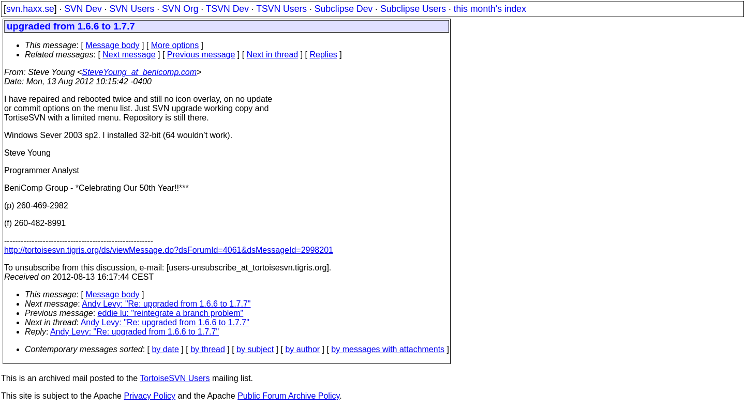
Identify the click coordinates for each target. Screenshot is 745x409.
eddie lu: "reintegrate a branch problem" (171, 313)
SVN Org (180, 9)
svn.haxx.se (30, 9)
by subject (255, 349)
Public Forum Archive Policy (288, 395)
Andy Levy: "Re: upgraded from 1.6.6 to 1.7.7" (166, 303)
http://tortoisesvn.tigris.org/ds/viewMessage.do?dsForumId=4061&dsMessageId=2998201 (168, 250)
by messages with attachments (387, 349)
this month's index (490, 9)
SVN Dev (82, 9)
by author (302, 349)
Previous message (201, 54)
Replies (323, 54)
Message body (112, 45)
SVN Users (131, 9)
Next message (128, 54)
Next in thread (273, 54)
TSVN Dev (227, 9)
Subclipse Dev (344, 9)
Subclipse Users (413, 9)
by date (165, 349)
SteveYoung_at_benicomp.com (139, 72)
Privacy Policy (149, 395)
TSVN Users (281, 9)
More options (175, 45)
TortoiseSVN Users (175, 378)
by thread (207, 349)
